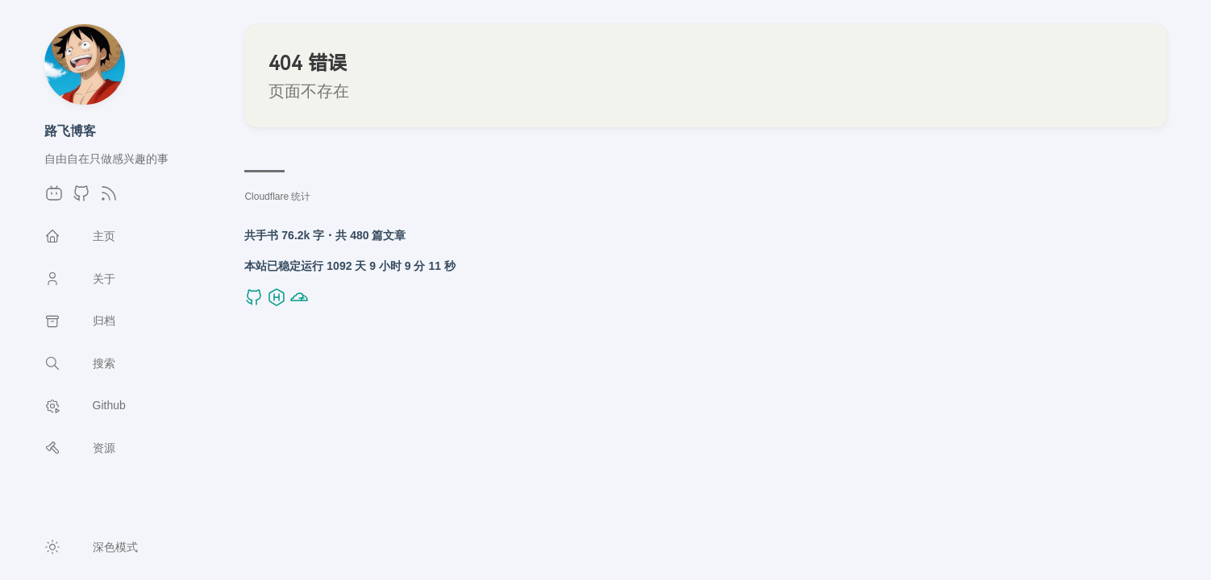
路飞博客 (70, 130)
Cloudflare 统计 (277, 196)
